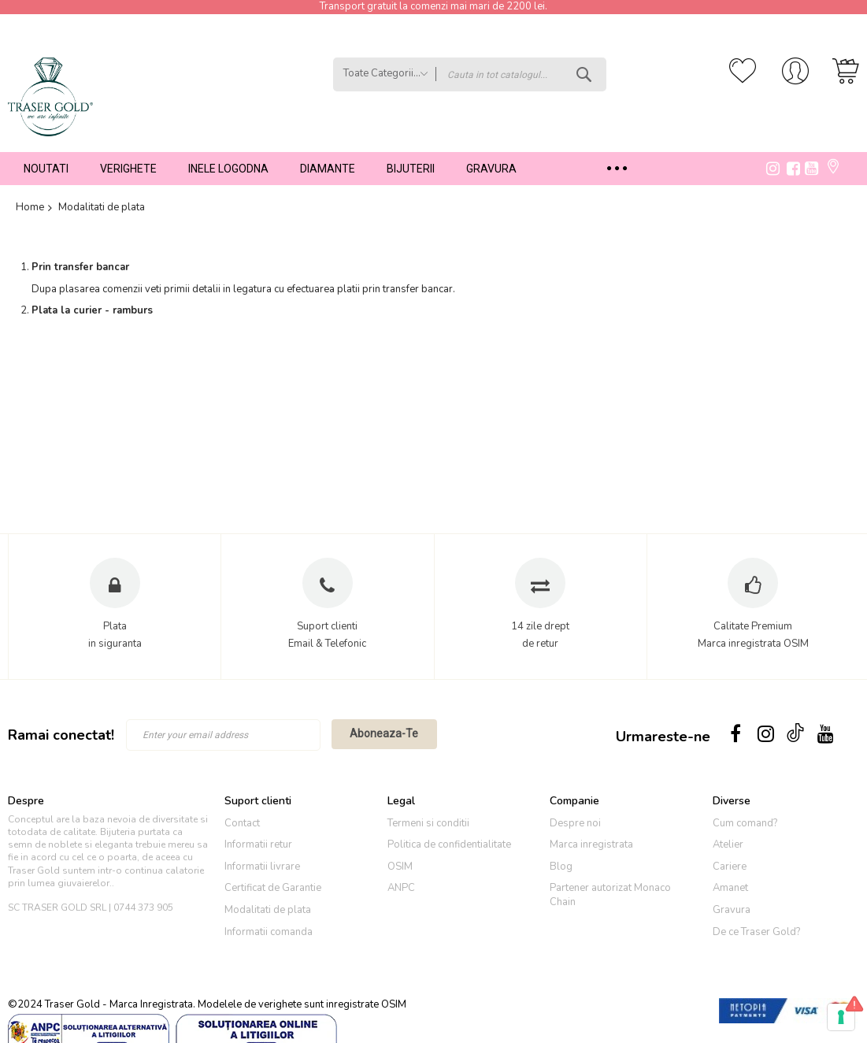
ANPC (401, 888)
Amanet (730, 888)
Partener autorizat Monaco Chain (610, 895)
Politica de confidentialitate (449, 844)
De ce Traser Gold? (756, 932)
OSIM (400, 866)
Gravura (731, 910)
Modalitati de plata (267, 910)
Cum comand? (745, 823)
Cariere (730, 866)
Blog (561, 866)
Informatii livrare (262, 866)
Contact (242, 823)
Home (30, 208)
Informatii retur (258, 844)
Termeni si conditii (428, 823)
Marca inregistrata (591, 844)
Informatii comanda (268, 932)
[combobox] (520, 74)
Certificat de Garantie (272, 888)
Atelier (728, 844)
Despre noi (575, 823)
